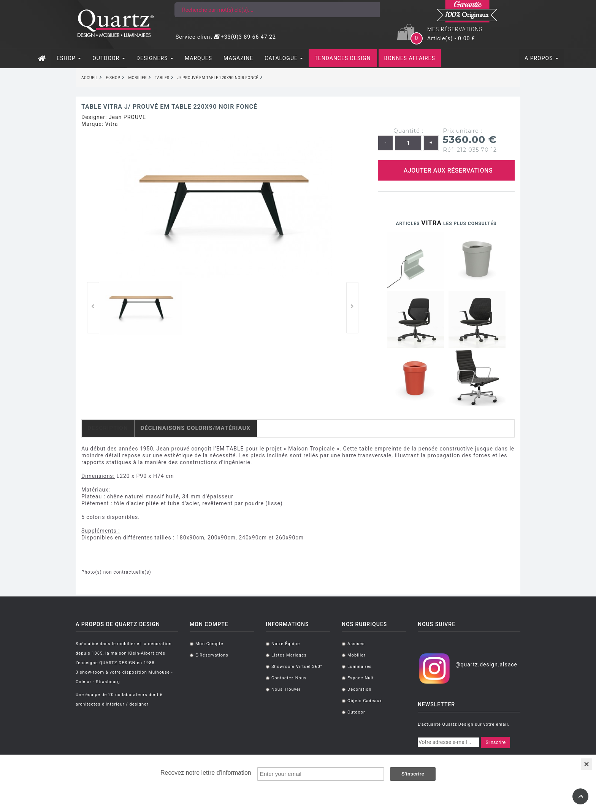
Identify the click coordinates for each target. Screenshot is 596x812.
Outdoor (356, 712)
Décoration (359, 689)
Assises (356, 643)
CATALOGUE (284, 58)
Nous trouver (286, 689)
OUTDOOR (108, 58)
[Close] (586, 764)
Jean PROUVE (127, 117)
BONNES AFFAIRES (409, 58)
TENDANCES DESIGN (342, 58)
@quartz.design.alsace (486, 664)
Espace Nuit (360, 678)
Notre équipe (285, 643)
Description (107, 428)
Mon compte (209, 643)
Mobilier (356, 655)
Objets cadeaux (364, 700)
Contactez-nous (289, 678)
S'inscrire (495, 742)
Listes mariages (289, 655)
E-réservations (211, 655)
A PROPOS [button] (541, 58)
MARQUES (198, 58)
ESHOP (69, 58)
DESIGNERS (154, 58)
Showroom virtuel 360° (296, 666)
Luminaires (359, 666)
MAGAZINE (238, 58)
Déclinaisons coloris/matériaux (195, 428)
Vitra (111, 124)
